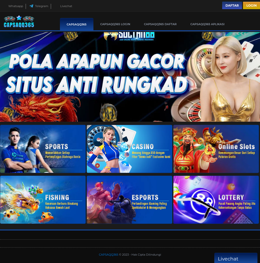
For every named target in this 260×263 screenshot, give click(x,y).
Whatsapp (13, 6)
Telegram (38, 6)
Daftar (232, 5)
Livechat (63, 6)
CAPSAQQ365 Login (115, 24)
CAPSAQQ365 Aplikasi (207, 24)
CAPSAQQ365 (77, 24)
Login (251, 5)
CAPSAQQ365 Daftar (160, 24)
